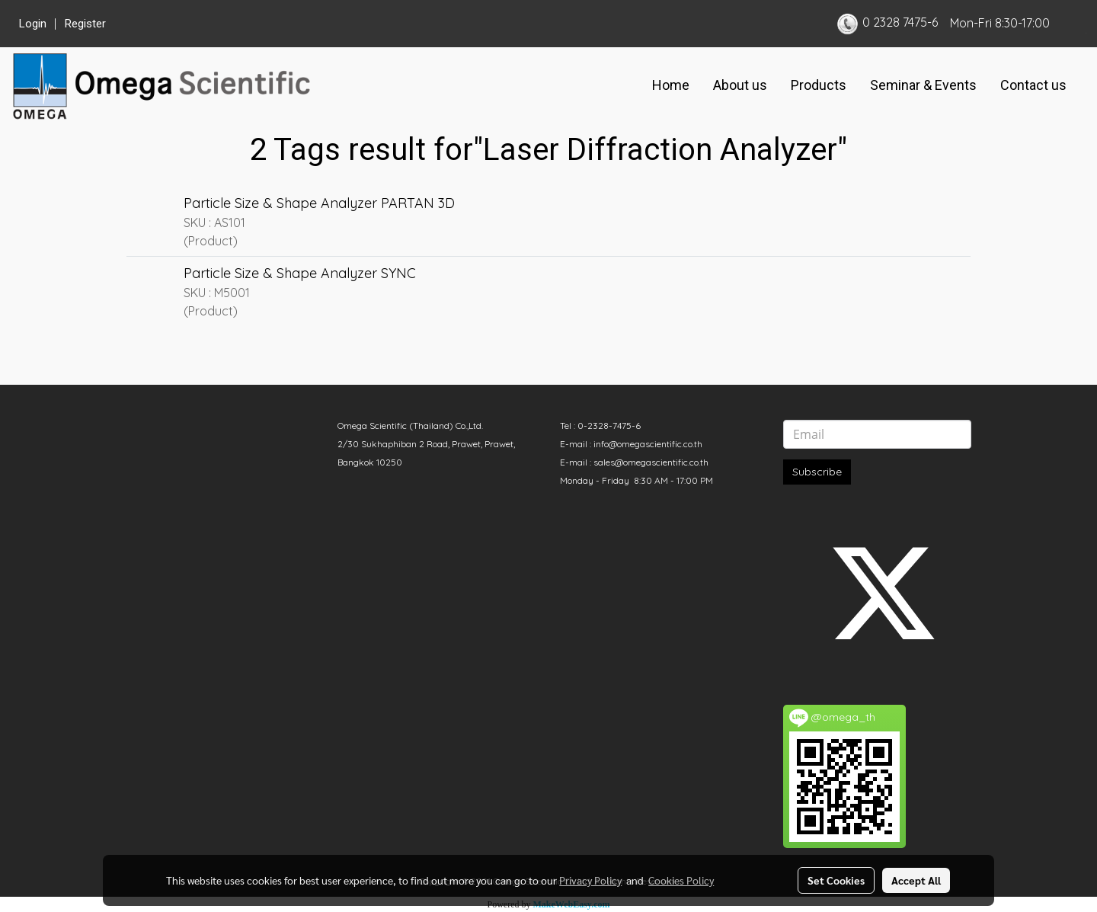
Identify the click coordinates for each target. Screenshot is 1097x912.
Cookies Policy (681, 880)
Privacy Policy (590, 880)
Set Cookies (836, 880)
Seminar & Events (923, 85)
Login (32, 23)
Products (818, 85)
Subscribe (817, 471)
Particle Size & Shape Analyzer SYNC (300, 273)
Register (85, 23)
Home (670, 85)
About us (740, 85)
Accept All (916, 880)
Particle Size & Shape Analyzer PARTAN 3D (319, 203)
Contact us (1033, 85)
